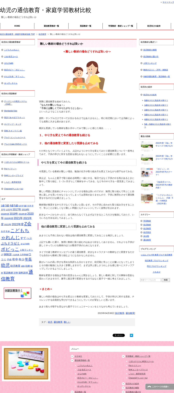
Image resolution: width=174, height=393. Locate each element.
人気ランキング (150, 63)
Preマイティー (10, 169)
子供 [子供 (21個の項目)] (9, 259)
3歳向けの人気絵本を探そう (156, 115)
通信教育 (130, 313)
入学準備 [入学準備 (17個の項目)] (24, 254)
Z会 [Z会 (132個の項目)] (27, 223)
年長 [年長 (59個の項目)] (28, 259)
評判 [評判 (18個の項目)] (16, 273)
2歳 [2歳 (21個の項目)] (3, 205)
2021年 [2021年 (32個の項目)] (18, 218)
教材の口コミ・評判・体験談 (155, 70)
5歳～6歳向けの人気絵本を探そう (157, 125)
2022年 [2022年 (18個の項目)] (7, 224)
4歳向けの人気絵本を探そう (156, 119)
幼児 (50, 322)
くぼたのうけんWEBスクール (16, 162)
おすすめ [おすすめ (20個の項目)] (5, 231)
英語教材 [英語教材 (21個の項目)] (8, 273)
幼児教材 (147, 225)
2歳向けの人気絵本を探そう (156, 110)
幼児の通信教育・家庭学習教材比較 (45, 10)
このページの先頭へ (160, 387)
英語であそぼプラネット (14, 117)
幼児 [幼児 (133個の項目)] (5, 265)
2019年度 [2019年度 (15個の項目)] (23, 214)
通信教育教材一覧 (51, 26)
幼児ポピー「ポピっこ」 (14, 70)
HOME (17, 26)
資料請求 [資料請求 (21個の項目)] (23, 273)
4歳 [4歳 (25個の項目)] (12, 205)
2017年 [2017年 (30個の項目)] (16, 209)
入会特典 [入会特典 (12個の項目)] (15, 255)
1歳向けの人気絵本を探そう (156, 105)
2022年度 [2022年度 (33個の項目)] (18, 224)
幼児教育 (119, 313)
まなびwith (8, 63)
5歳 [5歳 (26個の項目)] (16, 205)
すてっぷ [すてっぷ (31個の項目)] (26, 238)
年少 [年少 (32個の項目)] (21, 259)
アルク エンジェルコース (14, 137)
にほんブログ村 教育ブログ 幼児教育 (156, 255)
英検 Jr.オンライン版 (13, 131)
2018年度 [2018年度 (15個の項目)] (5, 214)
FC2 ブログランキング (156, 266)
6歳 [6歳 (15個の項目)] (25, 206)
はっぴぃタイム (10, 83)
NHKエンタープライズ (13, 175)
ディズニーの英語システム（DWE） (15, 102)
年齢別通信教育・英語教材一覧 (156, 76)
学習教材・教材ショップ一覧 (120, 26)
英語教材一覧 (85, 26)
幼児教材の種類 (150, 50)
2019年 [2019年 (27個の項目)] (14, 213)
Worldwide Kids (10, 111)
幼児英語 (147, 232)
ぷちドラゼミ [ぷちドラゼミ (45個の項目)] (10, 243)
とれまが (156, 272)
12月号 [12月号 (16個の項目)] (9, 209)
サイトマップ (168, 2)
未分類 (146, 236)
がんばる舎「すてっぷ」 (14, 76)
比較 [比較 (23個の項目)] (27, 266)
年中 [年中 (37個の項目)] (15, 259)
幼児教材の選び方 (150, 56)
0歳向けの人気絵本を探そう (156, 100)
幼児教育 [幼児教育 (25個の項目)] (15, 266)
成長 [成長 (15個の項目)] (23, 266)
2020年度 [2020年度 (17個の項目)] (8, 218)
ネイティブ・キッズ (12, 124)
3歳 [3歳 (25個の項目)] (7, 205)
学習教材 (147, 221)
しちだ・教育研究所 (12, 182)
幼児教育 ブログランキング (156, 260)
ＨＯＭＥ (78, 356)
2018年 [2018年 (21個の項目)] (25, 209)
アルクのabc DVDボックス (15, 144)
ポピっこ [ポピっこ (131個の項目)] (10, 249)
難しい (67, 322)
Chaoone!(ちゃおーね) (13, 189)
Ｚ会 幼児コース (11, 56)
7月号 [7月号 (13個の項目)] (29, 206)
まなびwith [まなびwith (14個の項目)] (24, 244)
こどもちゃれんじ (11, 50)
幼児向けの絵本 (154, 26)
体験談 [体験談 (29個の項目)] (8, 254)
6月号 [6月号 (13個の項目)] (21, 206)
